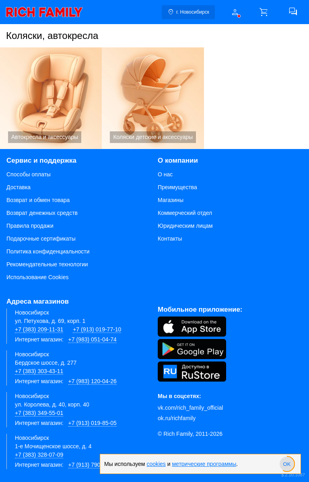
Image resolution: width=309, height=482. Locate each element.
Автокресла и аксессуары (51, 98)
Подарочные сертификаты (41, 238)
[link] (44, 12)
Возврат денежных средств (42, 213)
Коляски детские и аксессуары (153, 98)
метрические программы (204, 464)
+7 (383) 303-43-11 (39, 371)
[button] (235, 12)
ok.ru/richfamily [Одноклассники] (177, 418)
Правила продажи (30, 226)
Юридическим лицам (185, 226)
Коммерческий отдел (185, 213)
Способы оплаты (28, 174)
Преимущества (177, 187)
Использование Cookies (37, 277)
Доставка (18, 187)
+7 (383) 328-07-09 (39, 454)
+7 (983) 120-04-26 (92, 381)
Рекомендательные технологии (47, 264)
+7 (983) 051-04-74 (92, 339)
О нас (165, 174)
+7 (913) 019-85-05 (92, 423)
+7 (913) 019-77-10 (97, 329)
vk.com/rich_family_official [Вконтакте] (190, 407)
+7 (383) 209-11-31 (39, 329)
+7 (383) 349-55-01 (39, 413)
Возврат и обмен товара (38, 200)
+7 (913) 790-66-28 (92, 465)
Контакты (170, 238)
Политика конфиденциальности (48, 251)
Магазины (170, 200)
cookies (155, 464)
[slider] (287, 464)
